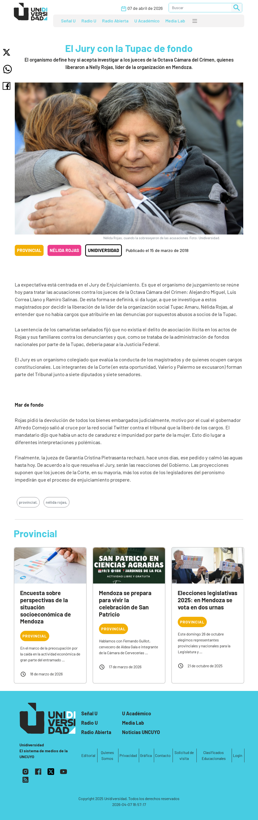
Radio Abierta (115, 20)
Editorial (88, 755)
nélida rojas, (56, 502)
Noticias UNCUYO (141, 732)
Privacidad (128, 755)
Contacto (163, 755)
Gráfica (146, 755)
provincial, (28, 502)
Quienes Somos (107, 755)
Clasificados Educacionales (214, 755)
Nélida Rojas (64, 250)
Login (237, 755)
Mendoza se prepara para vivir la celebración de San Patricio (125, 603)
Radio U (88, 20)
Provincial (29, 250)
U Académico (147, 20)
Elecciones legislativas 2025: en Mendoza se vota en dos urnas (207, 600)
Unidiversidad (103, 250)
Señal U (68, 20)
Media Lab (175, 20)
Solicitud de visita (184, 755)
